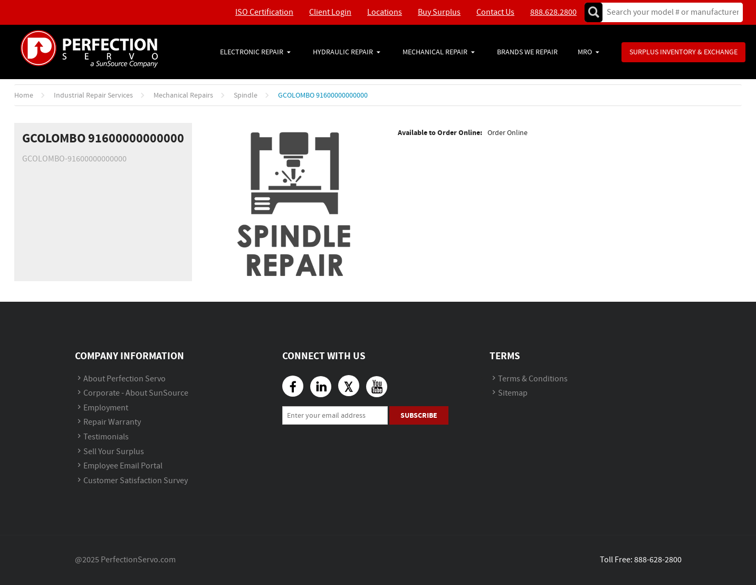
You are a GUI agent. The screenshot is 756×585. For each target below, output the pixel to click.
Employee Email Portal (122, 466)
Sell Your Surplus (113, 451)
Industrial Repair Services (93, 95)
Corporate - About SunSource (135, 393)
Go (593, 12)
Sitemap (513, 393)
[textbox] (669, 12)
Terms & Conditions (533, 379)
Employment (105, 408)
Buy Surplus (439, 12)
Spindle (245, 95)
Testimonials (106, 437)
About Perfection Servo (124, 379)
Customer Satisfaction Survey (135, 480)
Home (23, 95)
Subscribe (418, 415)
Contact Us (495, 12)
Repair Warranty (112, 422)
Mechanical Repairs (183, 95)
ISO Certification (264, 12)
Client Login (330, 12)
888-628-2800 (658, 559)
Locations (384, 12)
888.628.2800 (553, 12)
